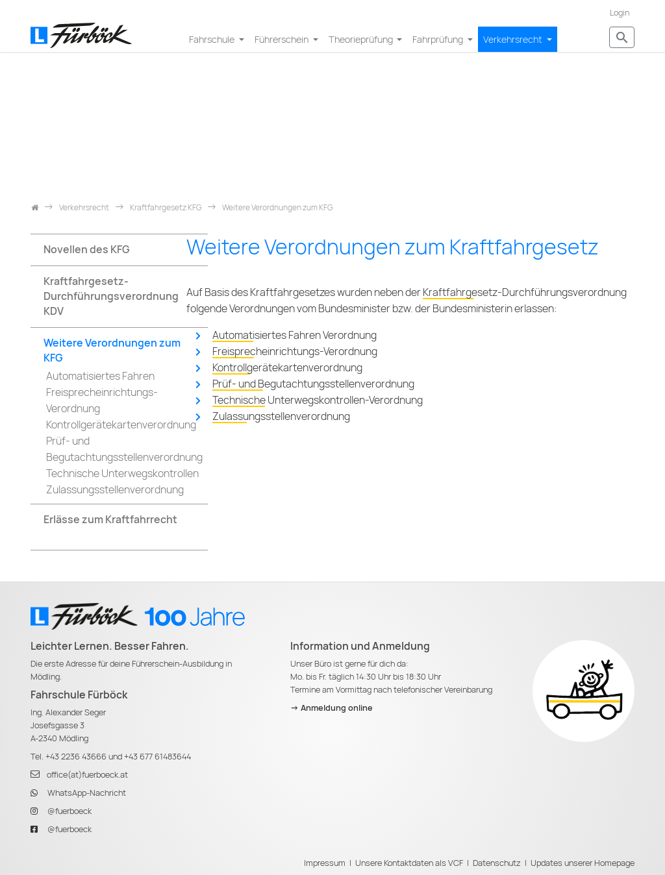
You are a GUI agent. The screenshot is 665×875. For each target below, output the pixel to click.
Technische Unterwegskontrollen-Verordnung (317, 400)
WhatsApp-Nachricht (86, 792)
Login (619, 12)
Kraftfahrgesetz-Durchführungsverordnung (525, 292)
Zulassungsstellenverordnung (281, 416)
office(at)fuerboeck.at (87, 774)
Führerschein (282, 39)
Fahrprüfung (438, 39)
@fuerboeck (69, 811)
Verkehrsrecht (513, 39)
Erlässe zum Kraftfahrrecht (110, 519)
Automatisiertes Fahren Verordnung (294, 335)
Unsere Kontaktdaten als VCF (409, 863)
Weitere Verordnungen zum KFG (112, 350)
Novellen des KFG (87, 249)
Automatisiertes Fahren (100, 376)
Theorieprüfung (362, 39)
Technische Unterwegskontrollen (122, 473)
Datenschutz (497, 863)
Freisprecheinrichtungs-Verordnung (294, 351)
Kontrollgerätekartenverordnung (287, 368)
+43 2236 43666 (76, 756)
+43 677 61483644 (157, 756)
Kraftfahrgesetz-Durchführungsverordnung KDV (111, 296)
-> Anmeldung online (331, 707)
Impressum (324, 863)
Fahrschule (212, 39)
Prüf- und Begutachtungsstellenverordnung (313, 384)
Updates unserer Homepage (582, 863)
